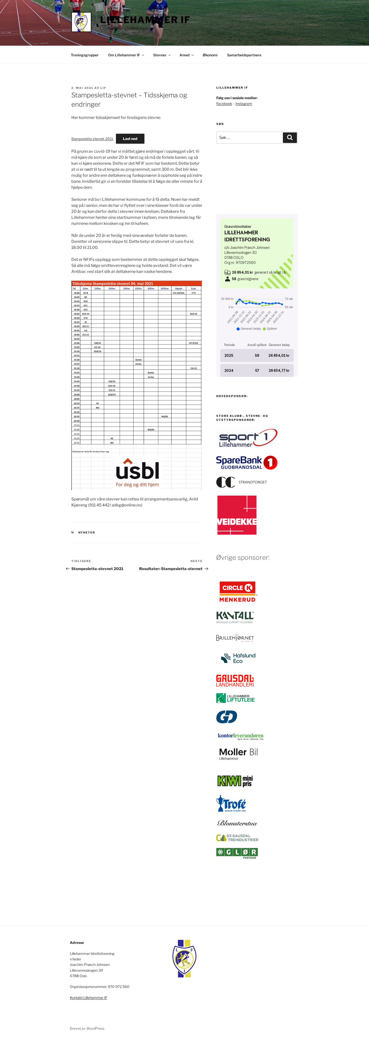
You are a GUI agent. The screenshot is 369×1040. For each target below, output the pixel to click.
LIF (103, 88)
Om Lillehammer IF (126, 55)
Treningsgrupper (85, 55)
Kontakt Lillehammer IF (88, 997)
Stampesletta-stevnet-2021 (92, 139)
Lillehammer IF (145, 19)
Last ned (130, 138)
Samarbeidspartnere (244, 55)
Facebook (224, 103)
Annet (187, 55)
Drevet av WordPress (87, 1028)
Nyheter (86, 532)
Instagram (244, 103)
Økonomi (210, 55)
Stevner (162, 55)
